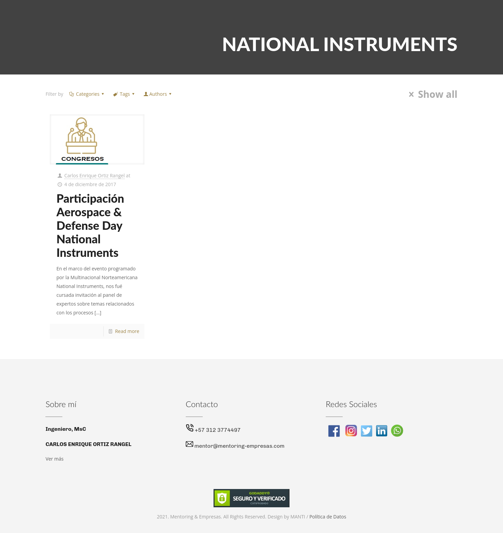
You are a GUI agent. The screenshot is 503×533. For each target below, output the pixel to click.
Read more (127, 331)
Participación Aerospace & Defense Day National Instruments (90, 225)
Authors (158, 94)
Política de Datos (327, 516)
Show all (431, 94)
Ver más (54, 459)
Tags (124, 94)
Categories (87, 94)
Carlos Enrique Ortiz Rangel (94, 175)
